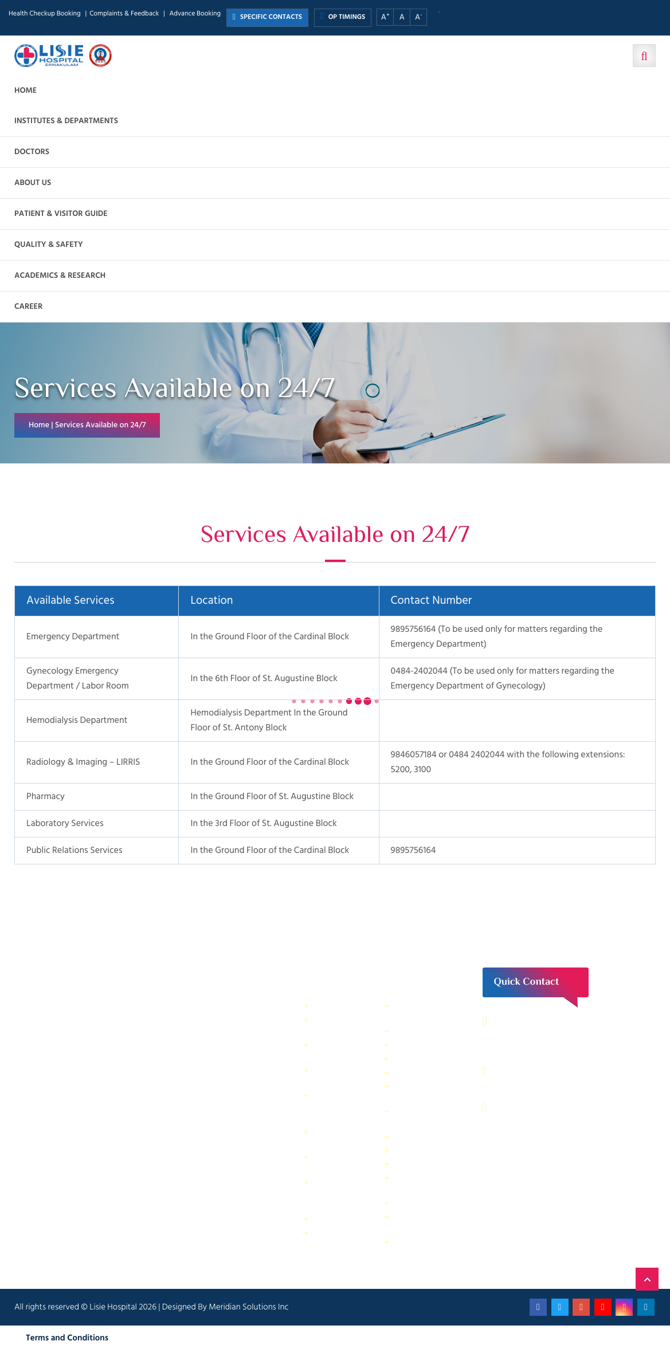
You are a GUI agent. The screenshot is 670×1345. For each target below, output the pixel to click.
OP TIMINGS (342, 17)
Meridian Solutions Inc (248, 1307)
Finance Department (335, 1050)
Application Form (424, 1202)
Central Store (417, 1058)
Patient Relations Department (424, 1247)
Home (25, 90)
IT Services (413, 1072)
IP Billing (328, 1005)
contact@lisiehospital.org (555, 1107)
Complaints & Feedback (124, 14)
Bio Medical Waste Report (418, 1222)
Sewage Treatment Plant (341, 1025)
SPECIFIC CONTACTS (267, 17)
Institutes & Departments (66, 121)
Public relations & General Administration (344, 1193)
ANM (404, 1030)
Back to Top (647, 1279)
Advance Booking (195, 14)
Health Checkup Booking (45, 14)
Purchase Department (335, 1238)
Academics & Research (59, 275)
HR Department (421, 1163)
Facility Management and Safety (344, 1106)
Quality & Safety (48, 244)
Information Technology (415, 1091)
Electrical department (415, 1116)
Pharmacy (330, 1218)
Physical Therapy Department (342, 1162)
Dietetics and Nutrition (336, 1075)
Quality (407, 1150)
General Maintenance (336, 1137)
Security (409, 1044)
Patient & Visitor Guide (61, 214)
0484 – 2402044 (537, 1070)
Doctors (31, 152)
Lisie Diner (412, 1136)
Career (28, 306)
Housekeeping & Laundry (423, 1011)
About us (32, 183)
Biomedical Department (416, 1183)
